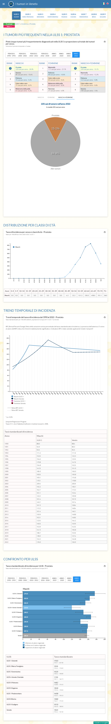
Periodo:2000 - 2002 (22, 55)
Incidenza (25, 24)
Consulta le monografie (101, 723)
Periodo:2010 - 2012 (33, 55)
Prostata (32, 24)
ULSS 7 (83, 15)
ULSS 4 (52, 15)
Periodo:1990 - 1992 (11, 55)
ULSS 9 (103, 15)
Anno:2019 (54, 55)
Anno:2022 (76, 55)
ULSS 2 (28, 15)
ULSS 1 (16, 15)
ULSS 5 (64, 15)
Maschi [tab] (41, 97)
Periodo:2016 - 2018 (45, 55)
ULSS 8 (94, 15)
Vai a (9, 26)
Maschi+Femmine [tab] (65, 97)
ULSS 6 (73, 15)
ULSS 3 (40, 15)
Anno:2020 (61, 55)
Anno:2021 (68, 55)
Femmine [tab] (51, 97)
